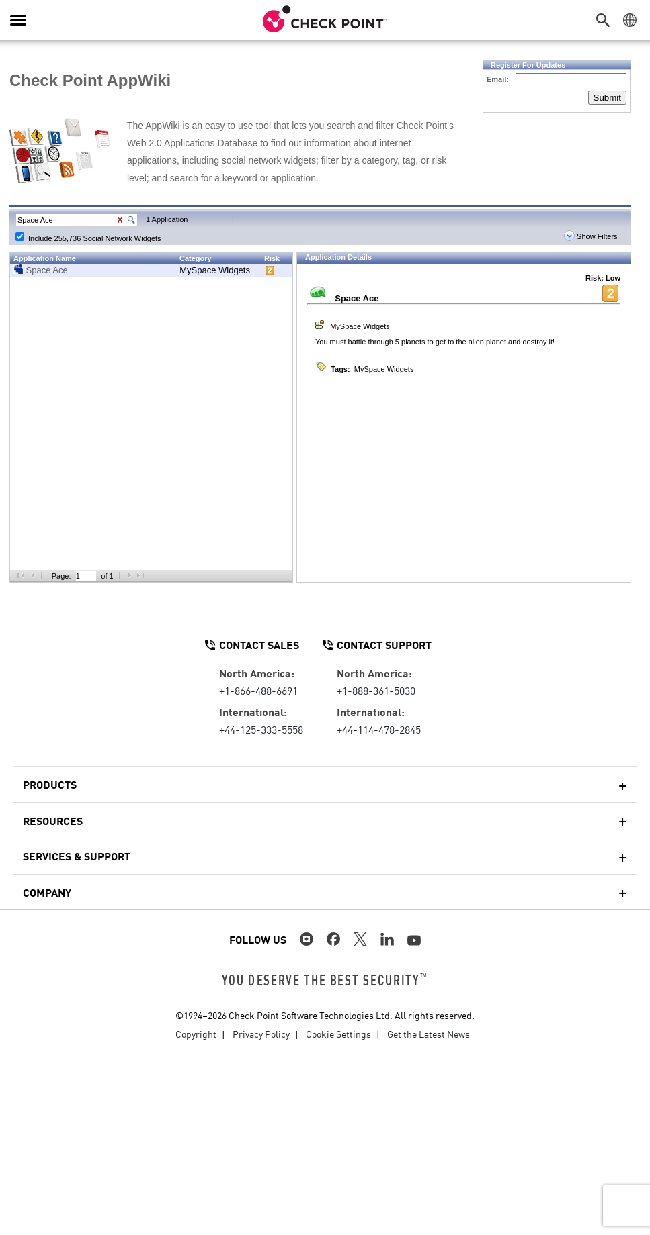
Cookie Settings (338, 1033)
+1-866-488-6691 (258, 690)
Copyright (195, 1033)
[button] (606, 20)
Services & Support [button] (76, 856)
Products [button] (50, 784)
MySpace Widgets (214, 270)
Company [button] (47, 892)
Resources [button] (53, 820)
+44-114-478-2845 (379, 729)
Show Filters (591, 236)
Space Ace (47, 270)
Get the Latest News (428, 1033)
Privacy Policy (261, 1033)
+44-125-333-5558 (261, 729)
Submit (607, 98)
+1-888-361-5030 (376, 690)
